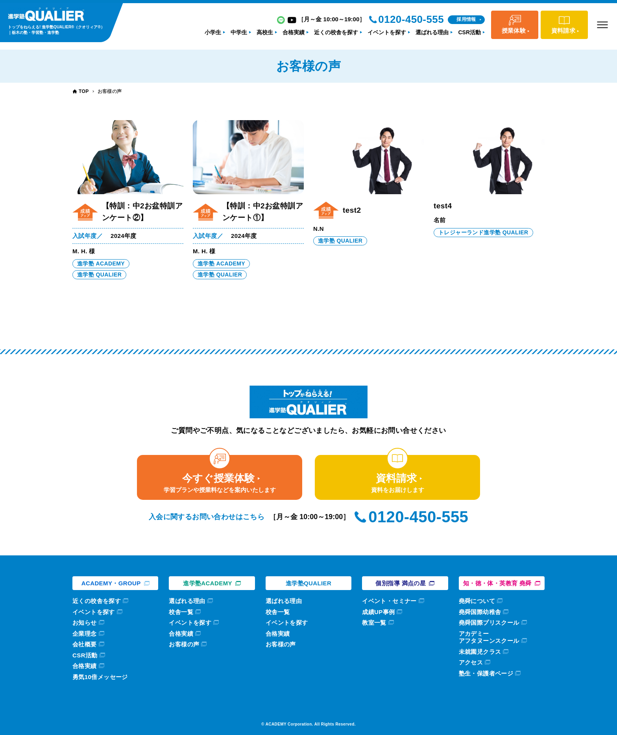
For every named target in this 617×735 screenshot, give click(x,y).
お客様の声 (184, 644)
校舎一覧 (181, 612)
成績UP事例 (378, 612)
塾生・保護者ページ (486, 673)
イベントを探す (93, 612)
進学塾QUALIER (309, 583)
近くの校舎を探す (96, 601)
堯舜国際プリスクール (489, 622)
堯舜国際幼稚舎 (480, 612)
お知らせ (84, 622)
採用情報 (466, 19)
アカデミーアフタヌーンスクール (489, 637)
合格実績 (84, 666)
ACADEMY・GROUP (111, 583)
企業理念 (84, 633)
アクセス (471, 662)
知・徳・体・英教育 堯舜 (497, 583)
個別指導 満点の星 (400, 583)
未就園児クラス (480, 651)
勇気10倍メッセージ (100, 677)
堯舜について (477, 601)
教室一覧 (374, 622)
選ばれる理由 (187, 601)
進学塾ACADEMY (207, 583)
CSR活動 (85, 655)
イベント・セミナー (389, 601)
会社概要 (84, 644)
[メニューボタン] (602, 25)
